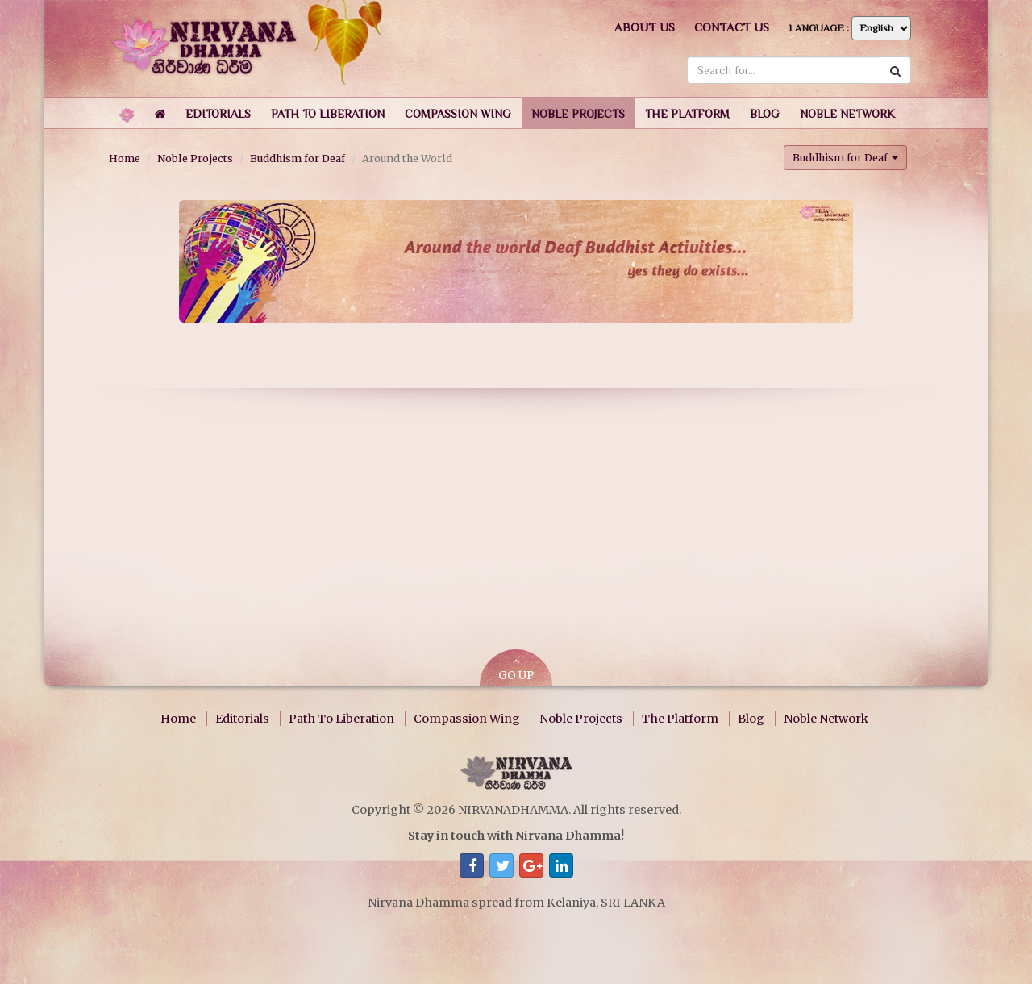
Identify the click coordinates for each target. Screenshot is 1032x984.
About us (644, 27)
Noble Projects (195, 158)
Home (124, 158)
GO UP (516, 669)
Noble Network (826, 718)
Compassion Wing (467, 718)
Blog (751, 718)
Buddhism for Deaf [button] (845, 157)
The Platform (680, 718)
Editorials (242, 718)
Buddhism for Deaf (297, 158)
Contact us (731, 27)
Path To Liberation (341, 718)
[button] (218, 113)
